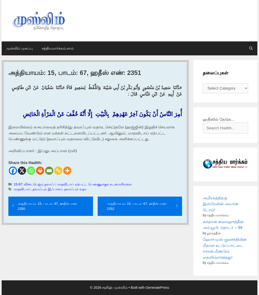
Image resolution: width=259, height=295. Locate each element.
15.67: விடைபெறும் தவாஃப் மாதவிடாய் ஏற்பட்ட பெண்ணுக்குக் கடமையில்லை (73, 184)
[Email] (49, 171)
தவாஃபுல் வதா (75, 189)
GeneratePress (157, 287)
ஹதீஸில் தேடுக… (219, 119)
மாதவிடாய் (22, 189)
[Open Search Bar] (251, 48)
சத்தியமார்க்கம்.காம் (58, 48)
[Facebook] (13, 171)
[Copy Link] (58, 171)
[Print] (40, 171)
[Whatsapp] (31, 171)
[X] (22, 171)
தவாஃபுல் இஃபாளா (47, 189)
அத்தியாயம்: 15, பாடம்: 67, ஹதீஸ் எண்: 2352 (137, 206)
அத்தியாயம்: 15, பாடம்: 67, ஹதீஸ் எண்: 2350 (48, 206)
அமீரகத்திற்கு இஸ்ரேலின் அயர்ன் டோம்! (220, 204)
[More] (67, 171)
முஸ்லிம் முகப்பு (19, 48)
